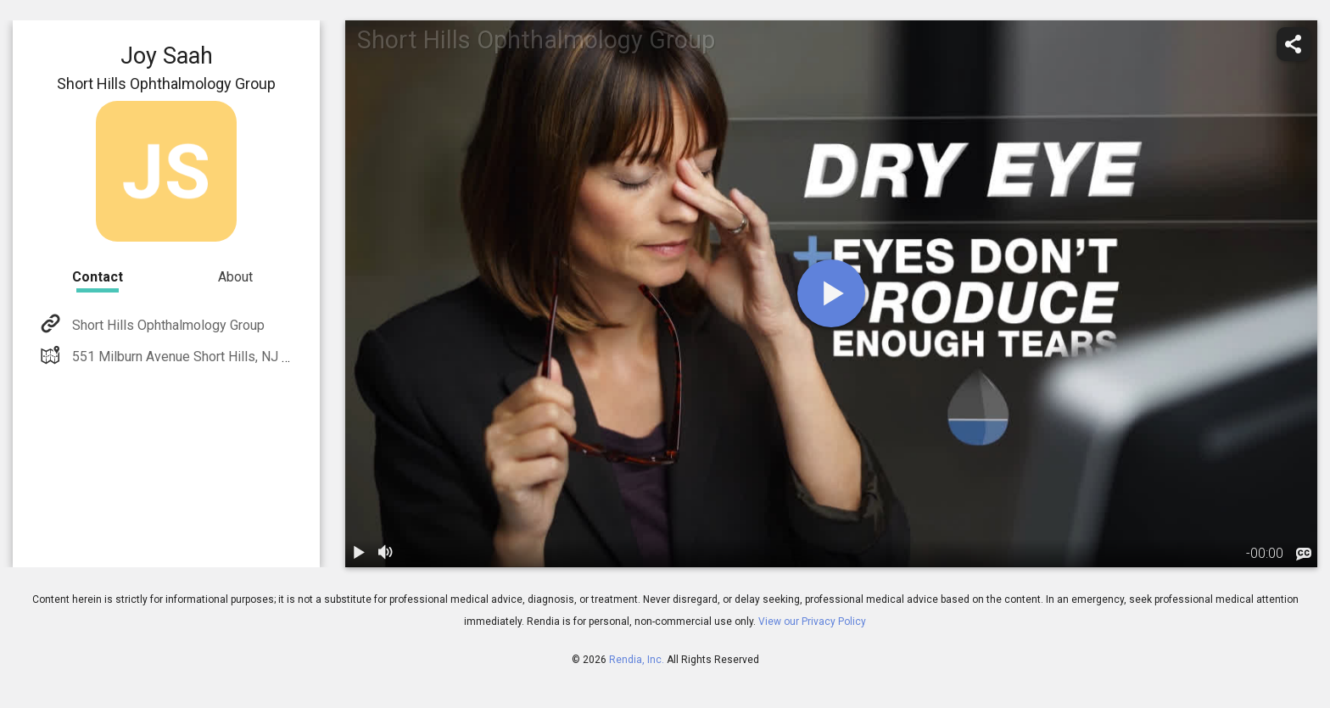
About (235, 277)
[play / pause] (358, 553)
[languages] (1303, 554)
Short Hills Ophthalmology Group (167, 325)
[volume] (386, 553)
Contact (97, 277)
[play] (831, 293)
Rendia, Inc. (636, 660)
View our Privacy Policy (812, 621)
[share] (1293, 44)
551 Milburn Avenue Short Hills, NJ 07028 (194, 356)
